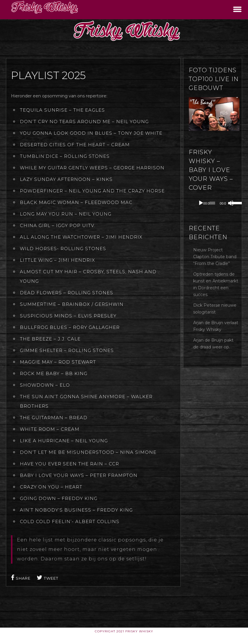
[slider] (212, 203)
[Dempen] (231, 203)
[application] (218, 203)
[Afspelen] (201, 203)
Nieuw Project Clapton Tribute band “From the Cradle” (214, 256)
